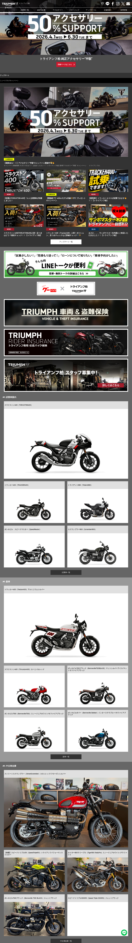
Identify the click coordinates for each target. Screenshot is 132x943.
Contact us (128, 4)
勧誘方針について (80, 927)
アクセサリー (57, 10)
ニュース (5, 80)
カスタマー (92, 923)
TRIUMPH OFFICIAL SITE (102, 4)
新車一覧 (66, 698)
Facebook (113, 4)
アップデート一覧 (66, 245)
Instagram (118, 4)
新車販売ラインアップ (12, 923)
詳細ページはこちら (65, 64)
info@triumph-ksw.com (76, 903)
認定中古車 (41, 10)
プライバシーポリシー (65, 927)
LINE (107, 4)
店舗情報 (107, 10)
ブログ (13, 80)
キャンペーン (24, 80)
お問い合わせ (51, 927)
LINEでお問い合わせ (125, 933)
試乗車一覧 (24, 10)
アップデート (90, 10)
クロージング (74, 10)
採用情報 (124, 10)
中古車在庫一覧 (66, 885)
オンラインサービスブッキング (109, 923)
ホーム (91, 927)
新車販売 (8, 10)
